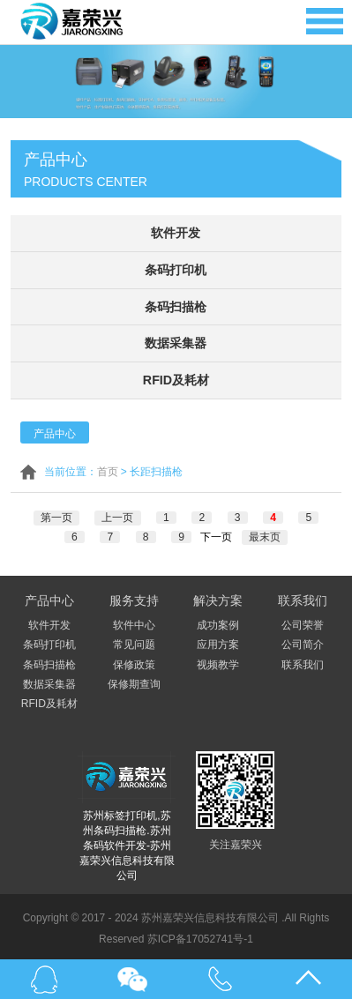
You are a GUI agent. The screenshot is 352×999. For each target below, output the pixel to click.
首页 (107, 468)
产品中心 (55, 430)
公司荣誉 (302, 621)
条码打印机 (175, 269)
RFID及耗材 (176, 377)
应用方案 (218, 641)
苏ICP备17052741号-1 (200, 935)
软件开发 (175, 233)
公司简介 (302, 641)
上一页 (118, 514)
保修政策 (134, 661)
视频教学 (218, 661)
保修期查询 (134, 681)
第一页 (57, 514)
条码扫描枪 (175, 305)
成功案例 (218, 621)
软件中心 (134, 621)
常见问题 (134, 641)
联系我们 (302, 661)
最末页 (264, 533)
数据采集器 (175, 341)
